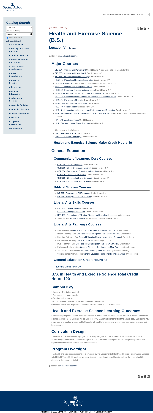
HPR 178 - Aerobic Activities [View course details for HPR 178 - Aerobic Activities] (67, 120)
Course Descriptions (15, 74)
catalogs (46, 412)
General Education (77, 218)
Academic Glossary (19, 109)
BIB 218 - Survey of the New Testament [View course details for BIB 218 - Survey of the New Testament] (74, 197)
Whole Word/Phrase (15, 38)
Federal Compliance (19, 113)
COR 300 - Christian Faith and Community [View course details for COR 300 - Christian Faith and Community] (75, 178)
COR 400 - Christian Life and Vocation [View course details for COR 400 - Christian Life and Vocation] (73, 181)
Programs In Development (15, 123)
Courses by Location (15, 81)
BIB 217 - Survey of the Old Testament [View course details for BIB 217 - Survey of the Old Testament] (73, 193)
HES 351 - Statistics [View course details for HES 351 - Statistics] (63, 83)
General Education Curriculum (18, 61)
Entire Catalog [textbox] (12, 27)
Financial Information (15, 92)
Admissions (15, 87)
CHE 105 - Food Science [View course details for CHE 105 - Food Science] (65, 133)
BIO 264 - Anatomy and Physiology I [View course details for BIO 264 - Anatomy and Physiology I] (70, 70)
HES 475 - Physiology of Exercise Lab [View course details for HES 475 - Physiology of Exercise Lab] (71, 103)
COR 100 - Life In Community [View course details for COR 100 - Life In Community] (69, 165)
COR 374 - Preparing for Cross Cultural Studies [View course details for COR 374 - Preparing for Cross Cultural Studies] (77, 171)
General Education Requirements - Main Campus (94, 230)
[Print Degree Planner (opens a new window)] (138, 28)
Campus (72, 48)
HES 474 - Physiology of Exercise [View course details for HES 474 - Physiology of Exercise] (69, 100)
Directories (15, 117)
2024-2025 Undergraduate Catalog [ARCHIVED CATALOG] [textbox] (122, 14)
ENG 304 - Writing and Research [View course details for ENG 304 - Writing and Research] (71, 212)
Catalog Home (16, 44)
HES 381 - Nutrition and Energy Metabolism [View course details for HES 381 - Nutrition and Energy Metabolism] (73, 87)
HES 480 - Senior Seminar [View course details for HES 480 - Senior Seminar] (66, 107)
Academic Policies (18, 105)
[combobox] (126, 14)
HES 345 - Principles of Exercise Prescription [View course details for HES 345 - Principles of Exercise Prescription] (74, 80)
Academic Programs (19, 55)
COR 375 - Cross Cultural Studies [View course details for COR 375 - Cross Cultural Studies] (71, 175)
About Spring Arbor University (19, 50)
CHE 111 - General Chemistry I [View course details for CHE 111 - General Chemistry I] (68, 137)
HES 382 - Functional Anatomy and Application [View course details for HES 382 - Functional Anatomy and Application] (75, 90)
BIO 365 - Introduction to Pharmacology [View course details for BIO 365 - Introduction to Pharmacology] (72, 77)
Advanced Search (13, 41)
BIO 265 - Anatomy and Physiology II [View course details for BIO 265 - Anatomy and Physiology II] (70, 73)
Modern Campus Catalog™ (100, 412)
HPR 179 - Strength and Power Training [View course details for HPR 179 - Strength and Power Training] (72, 123)
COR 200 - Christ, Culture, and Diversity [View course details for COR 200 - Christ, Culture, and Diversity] (74, 168)
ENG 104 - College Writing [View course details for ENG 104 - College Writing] (68, 208)
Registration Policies (15, 99)
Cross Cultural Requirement (16, 68)
